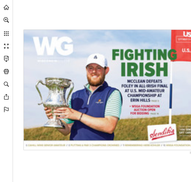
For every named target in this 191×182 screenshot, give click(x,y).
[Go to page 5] (144, 74)
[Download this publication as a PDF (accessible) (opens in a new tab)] (6, 59)
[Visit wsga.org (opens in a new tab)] (6, 7)
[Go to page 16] (144, 110)
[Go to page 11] (141, 145)
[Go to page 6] (46, 145)
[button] (6, 20)
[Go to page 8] (94, 145)
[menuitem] (6, 26)
